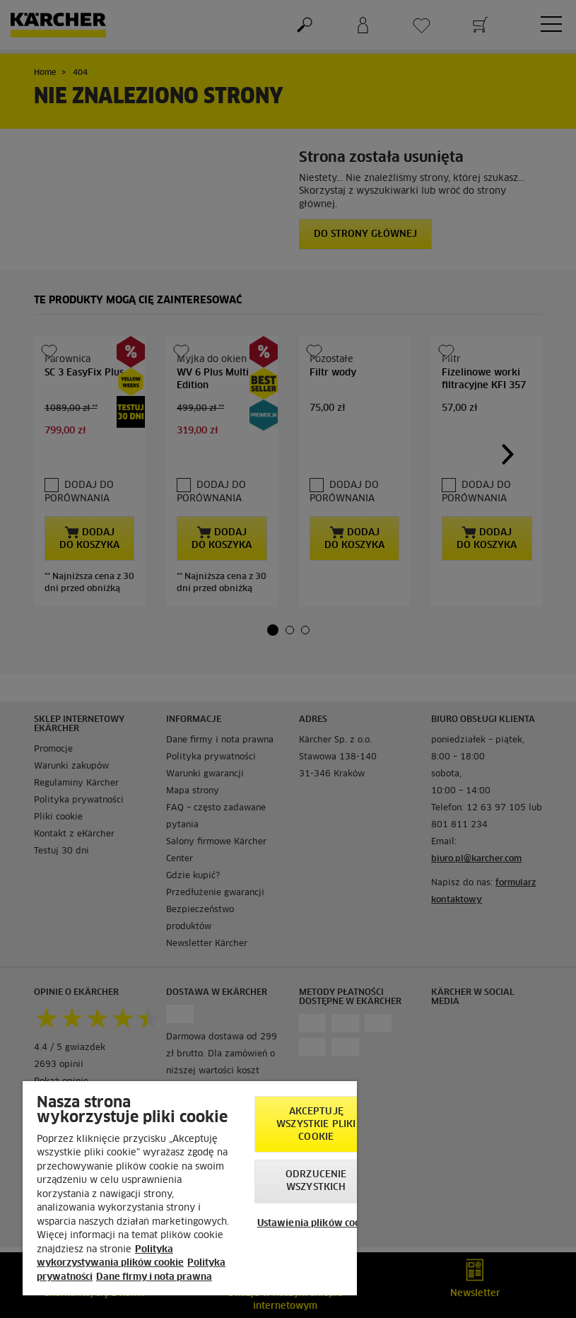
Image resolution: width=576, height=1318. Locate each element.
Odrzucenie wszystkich (316, 1181)
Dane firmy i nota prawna (154, 1277)
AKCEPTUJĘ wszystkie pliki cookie (315, 1124)
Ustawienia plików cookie (316, 1223)
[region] (190, 1188)
